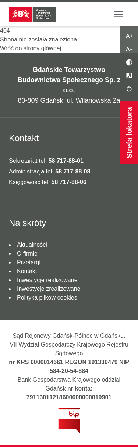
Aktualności (32, 245)
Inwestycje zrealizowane (49, 289)
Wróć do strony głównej (30, 48)
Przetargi (28, 262)
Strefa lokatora (129, 132)
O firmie (27, 253)
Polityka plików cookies (47, 297)
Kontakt (27, 271)
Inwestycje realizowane (47, 280)
